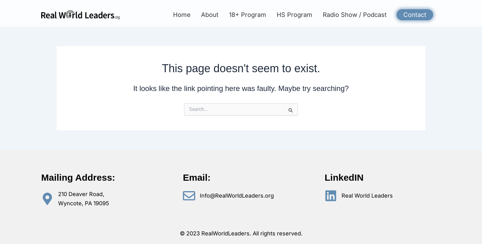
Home (182, 14)
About (210, 14)
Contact (414, 14)
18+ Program (247, 14)
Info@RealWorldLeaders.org (237, 195)
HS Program (294, 14)
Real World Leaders (367, 195)
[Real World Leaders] (331, 196)
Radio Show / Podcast (355, 14)
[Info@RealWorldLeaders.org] (189, 196)
